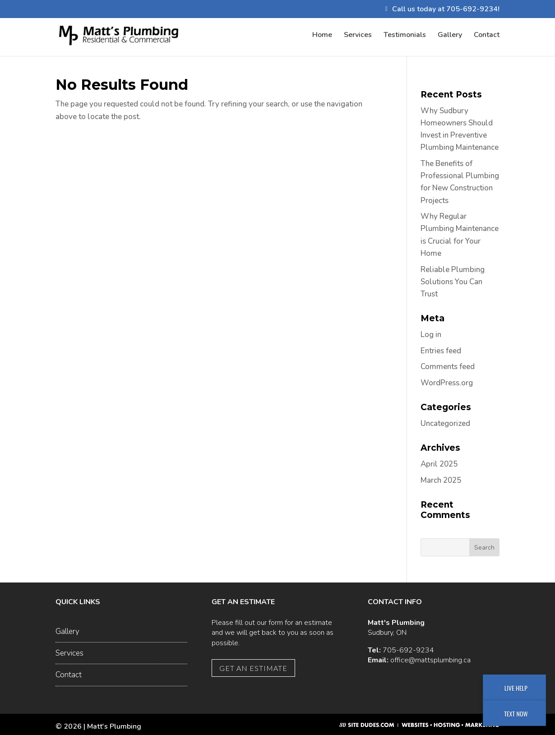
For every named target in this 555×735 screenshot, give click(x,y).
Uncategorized (445, 423)
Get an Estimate (253, 668)
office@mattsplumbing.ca (430, 660)
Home (322, 36)
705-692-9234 (408, 650)
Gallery (450, 36)
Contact (487, 36)
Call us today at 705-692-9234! (446, 9)
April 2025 (439, 464)
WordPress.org (447, 383)
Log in (431, 334)
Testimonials (405, 36)
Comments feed (448, 366)
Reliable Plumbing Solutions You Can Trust (453, 281)
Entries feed (441, 351)
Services (358, 36)
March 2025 (441, 480)
